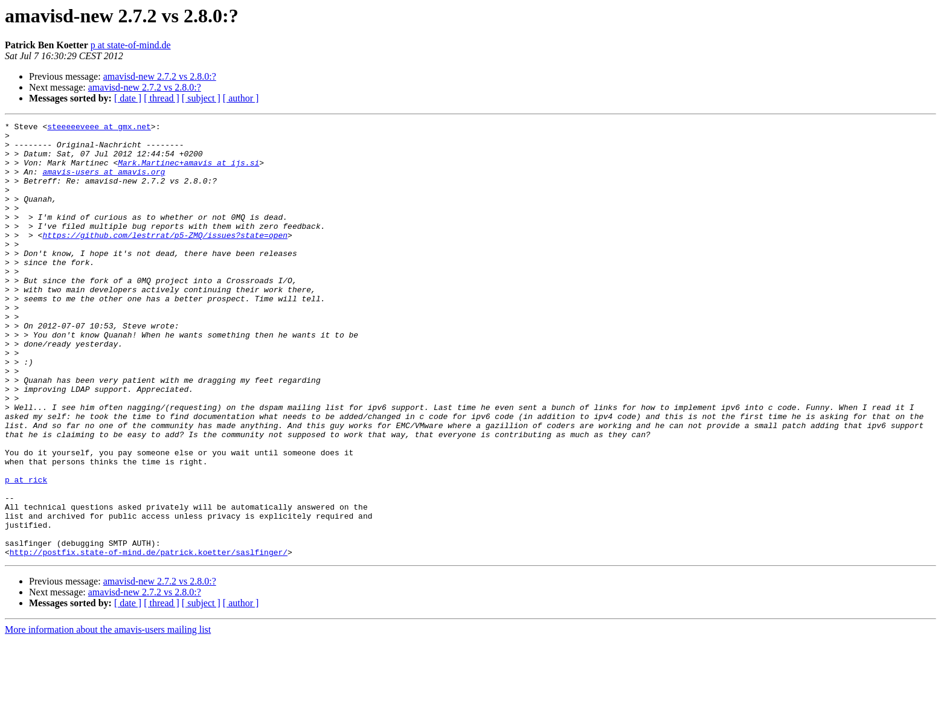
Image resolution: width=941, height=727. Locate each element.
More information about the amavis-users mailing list (108, 716)
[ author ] (241, 98)
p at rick (26, 551)
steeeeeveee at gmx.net (99, 128)
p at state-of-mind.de (131, 45)
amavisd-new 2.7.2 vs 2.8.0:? (159, 76)
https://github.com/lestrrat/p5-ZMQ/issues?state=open (164, 258)
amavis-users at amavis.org (103, 182)
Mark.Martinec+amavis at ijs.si (188, 171)
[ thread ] (161, 98)
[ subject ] (201, 98)
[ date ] (127, 98)
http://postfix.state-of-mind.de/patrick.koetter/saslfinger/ (148, 638)
